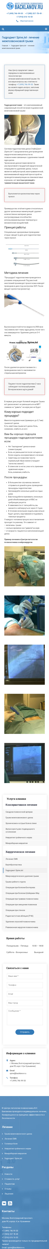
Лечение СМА (12, 859)
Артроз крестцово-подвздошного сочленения (20, 830)
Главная (5, 46)
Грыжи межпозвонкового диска (19, 818)
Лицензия (9, 1194)
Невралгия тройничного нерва (19, 838)
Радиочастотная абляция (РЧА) (19, 916)
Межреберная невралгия (17, 843)
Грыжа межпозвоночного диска (18, 1134)
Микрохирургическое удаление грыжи (22, 876)
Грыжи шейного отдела (16, 882)
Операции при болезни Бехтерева (20, 887)
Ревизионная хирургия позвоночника (22, 927)
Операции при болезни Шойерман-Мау (22, 893)
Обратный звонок (26, 21)
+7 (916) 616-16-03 (24, 17)
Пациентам (10, 1184)
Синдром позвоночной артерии (19, 812)
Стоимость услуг (12, 1179)
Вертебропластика (14, 865)
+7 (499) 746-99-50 (15, 13)
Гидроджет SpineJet (14, 870)
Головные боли (11, 1144)
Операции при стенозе (15, 910)
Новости (8, 1174)
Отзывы (8, 1189)
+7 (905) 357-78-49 (33, 13)
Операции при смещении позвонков (21, 905)
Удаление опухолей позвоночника (20, 922)
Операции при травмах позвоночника (22, 899)
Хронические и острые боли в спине (21, 823)
